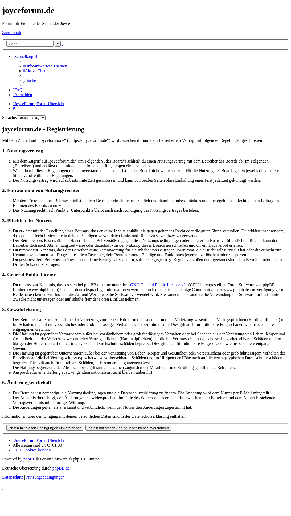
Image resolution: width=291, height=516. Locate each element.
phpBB (29, 459)
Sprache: (9, 117)
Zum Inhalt (11, 32)
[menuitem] (45, 66)
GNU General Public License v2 (158, 285)
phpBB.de (60, 468)
